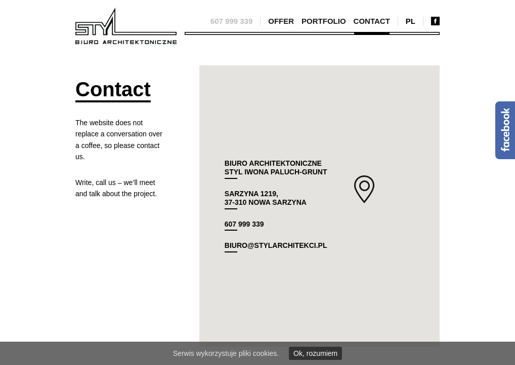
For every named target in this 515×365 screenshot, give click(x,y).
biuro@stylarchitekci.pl (276, 245)
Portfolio (324, 21)
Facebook (505, 130)
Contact (372, 21)
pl (410, 21)
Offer (281, 21)
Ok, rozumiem (315, 353)
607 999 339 (231, 21)
